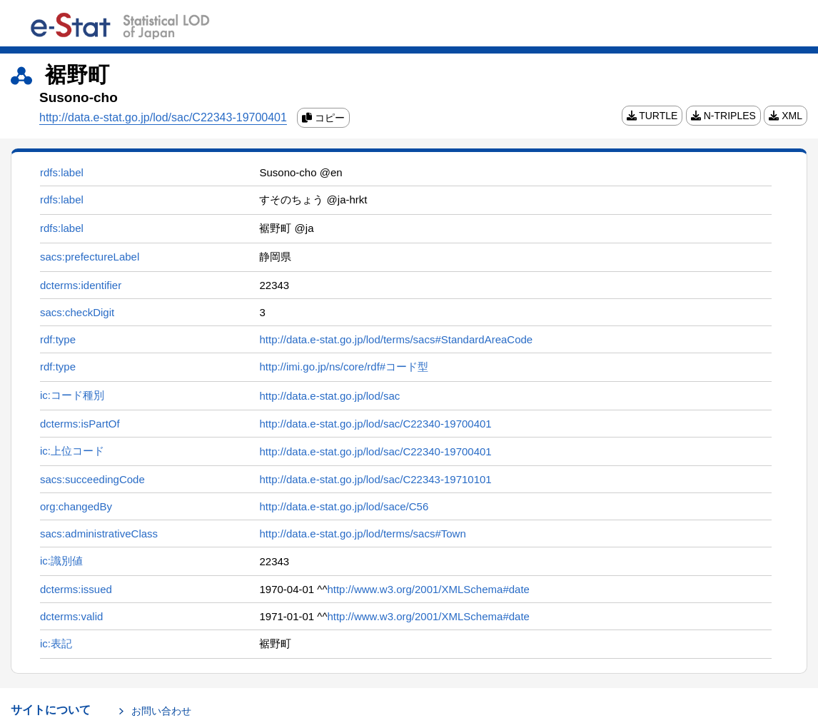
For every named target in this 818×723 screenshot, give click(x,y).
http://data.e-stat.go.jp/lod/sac (329, 396)
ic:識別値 (61, 561)
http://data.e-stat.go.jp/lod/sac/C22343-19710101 (375, 479)
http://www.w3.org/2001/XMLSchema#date (428, 589)
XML (785, 115)
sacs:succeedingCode (92, 479)
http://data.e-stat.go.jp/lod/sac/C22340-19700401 (375, 424)
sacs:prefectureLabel (89, 257)
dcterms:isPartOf (80, 424)
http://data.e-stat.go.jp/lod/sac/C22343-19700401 (163, 117)
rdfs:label (62, 172)
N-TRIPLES (723, 115)
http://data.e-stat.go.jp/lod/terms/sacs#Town (362, 533)
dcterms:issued (76, 589)
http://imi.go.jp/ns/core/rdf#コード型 (343, 366)
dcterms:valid (71, 616)
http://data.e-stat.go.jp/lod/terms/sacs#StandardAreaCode (395, 339)
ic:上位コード (72, 451)
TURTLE (652, 115)
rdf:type (58, 339)
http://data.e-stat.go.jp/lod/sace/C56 (343, 506)
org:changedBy (76, 506)
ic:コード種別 (72, 395)
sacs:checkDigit (77, 312)
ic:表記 (56, 643)
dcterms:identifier (80, 285)
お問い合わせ (161, 711)
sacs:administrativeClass (99, 533)
